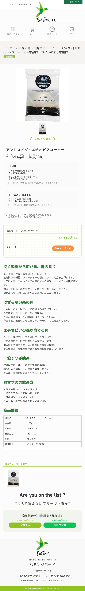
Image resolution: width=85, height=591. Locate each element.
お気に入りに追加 (42, 139)
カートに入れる (62, 248)
